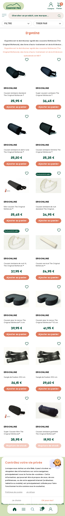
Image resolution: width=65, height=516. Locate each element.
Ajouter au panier (16, 107)
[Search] (36, 15)
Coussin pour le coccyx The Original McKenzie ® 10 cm (47, 321)
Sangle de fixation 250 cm (14, 377)
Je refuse (30, 492)
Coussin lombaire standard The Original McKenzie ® (15, 94)
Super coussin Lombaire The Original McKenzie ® (47, 94)
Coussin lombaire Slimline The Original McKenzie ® (48, 151)
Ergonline (10, 88)
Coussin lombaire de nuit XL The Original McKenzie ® (15, 264)
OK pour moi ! (47, 500)
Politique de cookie (13, 492)
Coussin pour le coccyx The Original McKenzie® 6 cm (15, 321)
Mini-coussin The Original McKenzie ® (14, 208)
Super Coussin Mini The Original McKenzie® (13, 433)
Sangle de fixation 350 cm (46, 377)
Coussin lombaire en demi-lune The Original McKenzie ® (16, 151)
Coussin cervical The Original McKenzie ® (48, 264)
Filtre (8, 23)
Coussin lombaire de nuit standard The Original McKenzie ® (46, 208)
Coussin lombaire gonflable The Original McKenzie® (47, 433)
